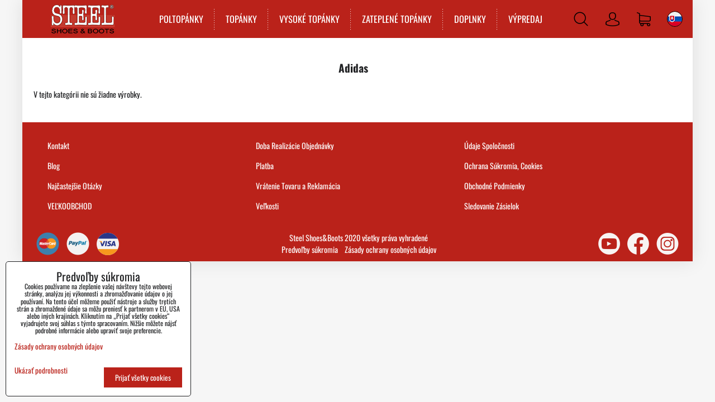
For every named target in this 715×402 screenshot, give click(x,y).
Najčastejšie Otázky (74, 186)
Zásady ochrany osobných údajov (390, 249)
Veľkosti (267, 206)
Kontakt (58, 145)
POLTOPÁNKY (181, 19)
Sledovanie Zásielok (491, 206)
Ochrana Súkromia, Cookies (503, 165)
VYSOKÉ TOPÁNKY (309, 19)
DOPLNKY (470, 19)
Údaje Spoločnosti (489, 145)
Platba (265, 165)
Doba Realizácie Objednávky (295, 145)
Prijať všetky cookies (143, 377)
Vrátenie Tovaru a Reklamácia (298, 186)
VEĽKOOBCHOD (69, 206)
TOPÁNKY (241, 19)
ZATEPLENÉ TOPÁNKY (397, 19)
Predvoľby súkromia (310, 249)
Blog (53, 165)
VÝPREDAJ (525, 19)
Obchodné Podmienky (494, 186)
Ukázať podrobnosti (41, 370)
